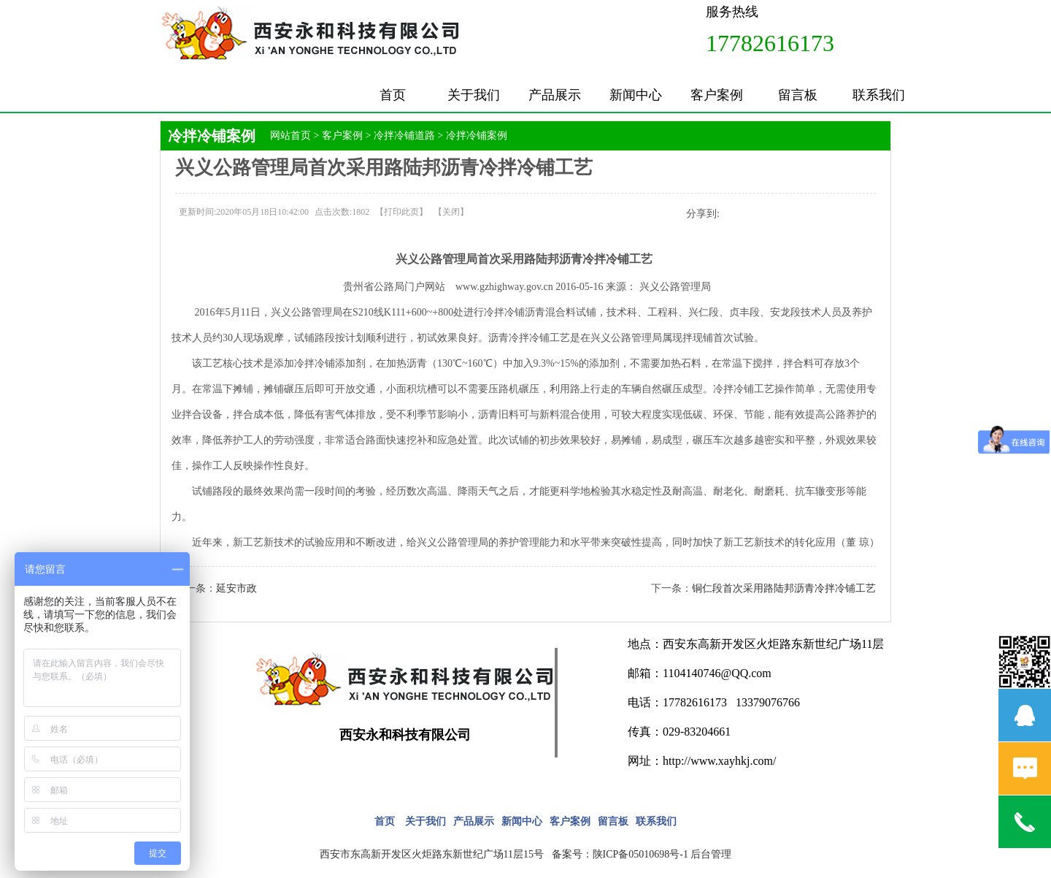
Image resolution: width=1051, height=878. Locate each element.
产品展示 (554, 95)
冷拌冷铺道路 (404, 135)
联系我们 (878, 95)
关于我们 (473, 95)
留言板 (797, 95)
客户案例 (716, 95)
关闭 (451, 212)
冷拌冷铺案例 (476, 135)
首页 (393, 95)
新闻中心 (635, 95)
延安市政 (236, 588)
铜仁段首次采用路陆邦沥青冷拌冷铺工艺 (784, 588)
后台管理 (710, 854)
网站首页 (290, 135)
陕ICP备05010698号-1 (640, 854)
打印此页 (401, 212)
